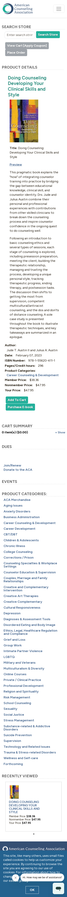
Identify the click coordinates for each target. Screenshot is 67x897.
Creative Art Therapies (21, 596)
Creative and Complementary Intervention (26, 588)
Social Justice (14, 715)
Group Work (13, 645)
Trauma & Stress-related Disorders (30, 752)
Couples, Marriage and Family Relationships (25, 579)
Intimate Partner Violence (23, 651)
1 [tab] (34, 834)
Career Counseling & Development (30, 523)
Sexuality (10, 709)
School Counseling (17, 703)
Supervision (12, 741)
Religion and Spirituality (21, 691)
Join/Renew (12, 465)
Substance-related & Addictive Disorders (27, 727)
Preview (16, 165)
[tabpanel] (33, 806)
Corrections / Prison (19, 557)
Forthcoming (13, 764)
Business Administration (22, 517)
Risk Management (17, 697)
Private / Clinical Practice (22, 680)
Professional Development (24, 686)
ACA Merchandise (17, 500)
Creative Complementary (23, 602)
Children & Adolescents (21, 540)
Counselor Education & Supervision (30, 572)
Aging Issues (13, 505)
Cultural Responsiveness (22, 608)
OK (32, 890)
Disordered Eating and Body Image (29, 625)
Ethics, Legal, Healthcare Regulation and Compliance (30, 632)
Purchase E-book (20, 407)
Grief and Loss (14, 640)
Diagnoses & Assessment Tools (27, 619)
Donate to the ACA (18, 470)
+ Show (60, 432)
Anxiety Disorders (17, 511)
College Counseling (18, 552)
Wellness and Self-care (21, 758)
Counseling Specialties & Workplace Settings (30, 564)
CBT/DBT (11, 534)
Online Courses (15, 674)
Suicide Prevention (18, 735)
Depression (12, 613)
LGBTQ (9, 657)
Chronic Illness (14, 546)
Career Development (19, 529)
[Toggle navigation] (58, 9)
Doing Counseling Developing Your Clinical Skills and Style (24, 807)
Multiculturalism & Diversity (24, 668)
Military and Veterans (20, 663)
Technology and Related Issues (27, 747)
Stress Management (19, 720)
